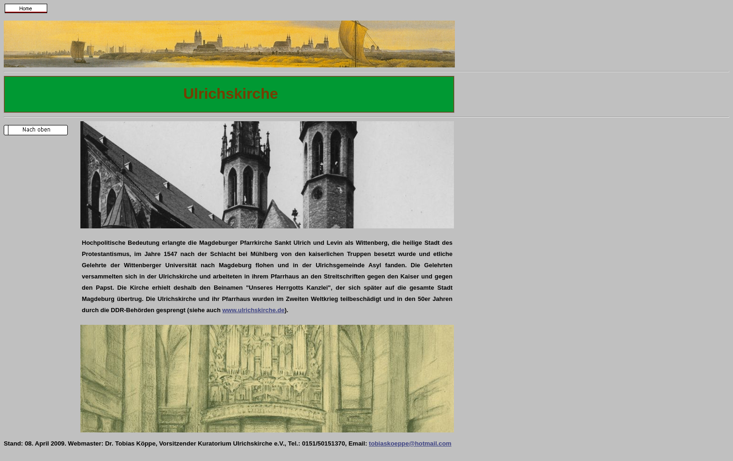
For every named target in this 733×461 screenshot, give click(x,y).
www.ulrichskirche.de (254, 310)
